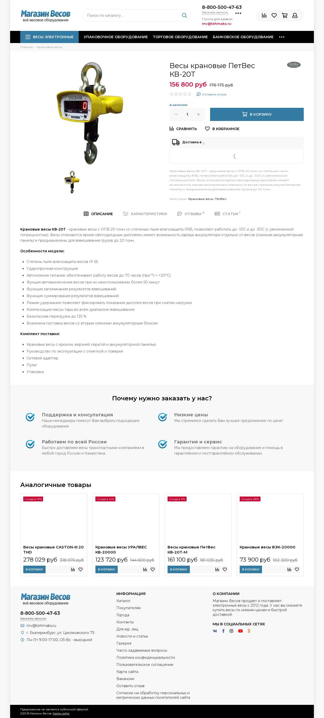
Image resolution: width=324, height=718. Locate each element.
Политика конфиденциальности (145, 657)
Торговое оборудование (180, 37)
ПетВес (221, 199)
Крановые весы (200, 199)
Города (122, 615)
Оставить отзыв (130, 686)
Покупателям (128, 608)
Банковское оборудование (243, 37)
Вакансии (125, 678)
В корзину (34, 569)
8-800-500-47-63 (222, 7)
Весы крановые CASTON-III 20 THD (53, 550)
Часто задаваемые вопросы (141, 650)
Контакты (125, 622)
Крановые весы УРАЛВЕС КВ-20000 (121, 550)
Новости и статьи (132, 636)
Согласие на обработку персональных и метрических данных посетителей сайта (153, 695)
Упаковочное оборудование (116, 37)
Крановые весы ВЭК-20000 (267, 547)
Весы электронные (49, 37)
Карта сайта (127, 671)
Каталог (123, 601)
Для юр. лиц (127, 629)
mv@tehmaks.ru (41, 625)
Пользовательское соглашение (144, 664)
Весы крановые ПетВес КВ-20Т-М (191, 550)
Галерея (123, 643)
